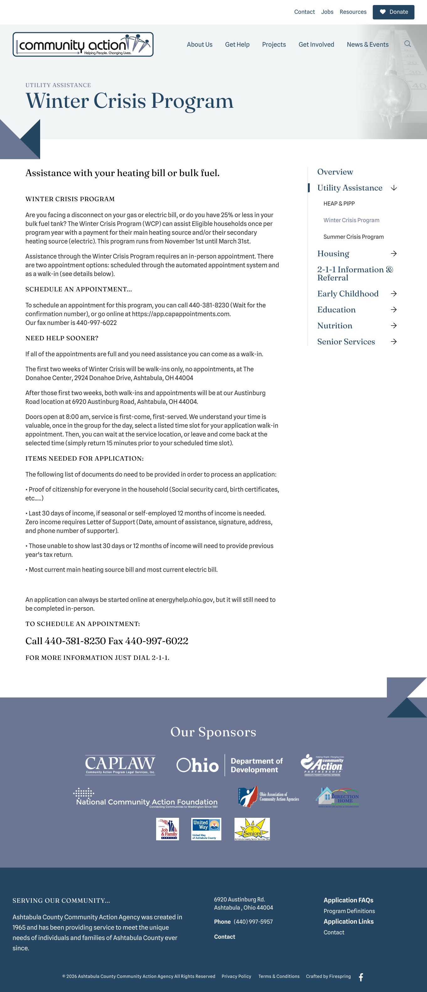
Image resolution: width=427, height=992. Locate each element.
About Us (200, 42)
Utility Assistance (359, 186)
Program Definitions (349, 909)
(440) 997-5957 (253, 920)
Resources (353, 11)
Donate (393, 11)
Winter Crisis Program (352, 219)
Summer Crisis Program (354, 235)
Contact (304, 11)
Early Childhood (359, 292)
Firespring (340, 975)
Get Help (237, 42)
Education (359, 308)
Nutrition (359, 324)
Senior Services (359, 340)
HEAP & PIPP (339, 202)
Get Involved (316, 42)
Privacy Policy (236, 975)
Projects (274, 42)
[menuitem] (200, 42)
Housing (359, 252)
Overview (335, 170)
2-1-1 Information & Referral (355, 272)
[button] (407, 42)
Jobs (327, 11)
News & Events (368, 42)
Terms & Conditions (279, 975)
